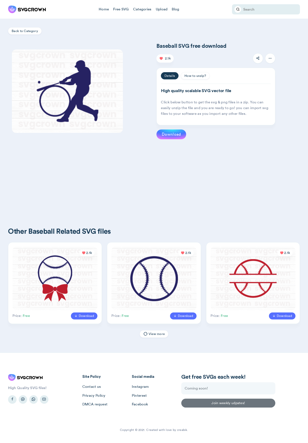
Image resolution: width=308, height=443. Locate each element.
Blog (175, 9)
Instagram (140, 386)
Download (171, 134)
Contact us (91, 386)
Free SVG (121, 9)
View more (154, 334)
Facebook (140, 404)
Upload (162, 9)
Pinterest (139, 395)
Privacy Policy (93, 395)
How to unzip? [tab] (195, 76)
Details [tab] (170, 76)
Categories (142, 9)
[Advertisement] (135, 176)
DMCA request (95, 404)
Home (104, 9)
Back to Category (25, 31)
